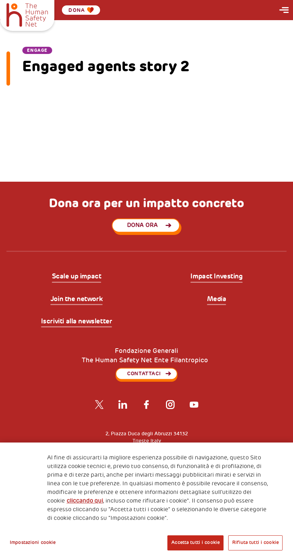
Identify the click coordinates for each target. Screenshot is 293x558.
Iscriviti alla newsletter (76, 322)
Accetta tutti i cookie (195, 542)
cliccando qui (85, 500)
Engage (37, 50)
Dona (81, 10)
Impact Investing (216, 277)
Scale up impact (77, 277)
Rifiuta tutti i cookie (255, 542)
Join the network (76, 299)
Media (216, 299)
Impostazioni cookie (32, 542)
